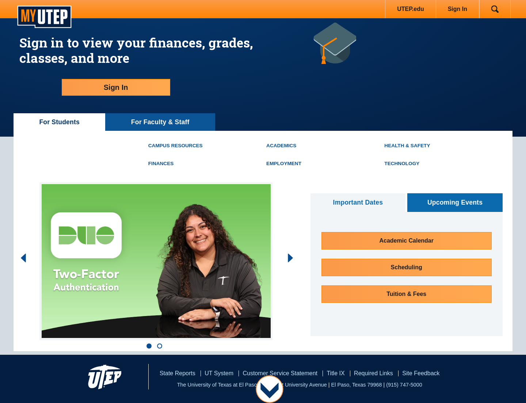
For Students (59, 122)
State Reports (177, 373)
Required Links (373, 373)
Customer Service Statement (280, 373)
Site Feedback (420, 373)
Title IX (335, 373)
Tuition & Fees (406, 294)
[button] (150, 346)
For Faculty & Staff (160, 122)
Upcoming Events (455, 202)
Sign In (457, 9)
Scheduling (406, 267)
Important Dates (358, 202)
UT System (219, 373)
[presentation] (20, 258)
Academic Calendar (406, 240)
